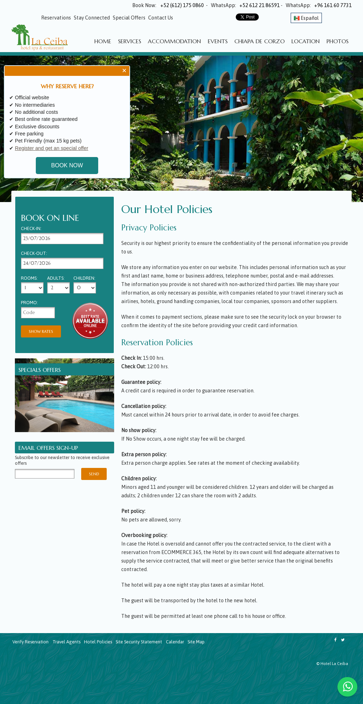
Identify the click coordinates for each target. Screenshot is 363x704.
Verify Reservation (30, 641)
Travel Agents (66, 641)
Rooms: (29, 278)
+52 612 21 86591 (259, 5)
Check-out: (34, 253)
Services (129, 41)
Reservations (56, 18)
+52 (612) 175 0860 (180, 5)
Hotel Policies (98, 641)
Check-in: (31, 229)
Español (306, 18)
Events (218, 41)
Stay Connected (92, 18)
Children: (84, 278)
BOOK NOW (67, 164)
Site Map (196, 641)
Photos (337, 41)
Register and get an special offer (51, 146)
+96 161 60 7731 (333, 5)
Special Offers (129, 18)
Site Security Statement (139, 641)
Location (305, 41)
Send (94, 473)
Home (102, 41)
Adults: (56, 278)
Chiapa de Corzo (259, 41)
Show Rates (41, 331)
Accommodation (174, 41)
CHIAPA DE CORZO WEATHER (75, 677)
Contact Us (160, 18)
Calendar (175, 641)
